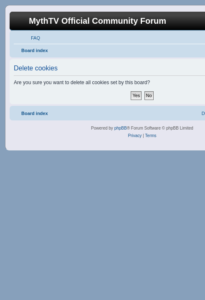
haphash (120, 294)
